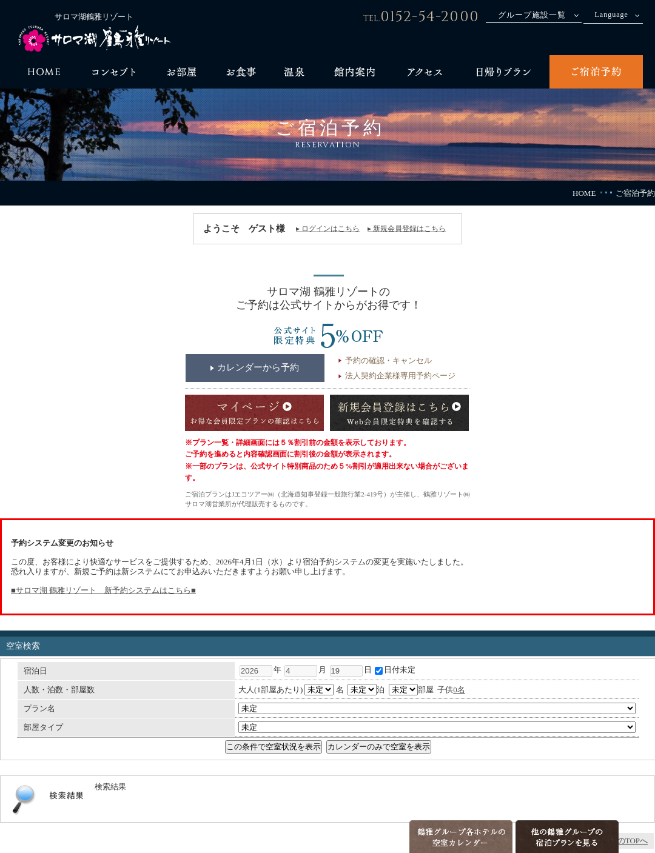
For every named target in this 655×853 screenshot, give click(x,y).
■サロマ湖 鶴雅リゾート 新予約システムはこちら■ (103, 590)
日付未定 (395, 669)
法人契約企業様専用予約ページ (400, 375)
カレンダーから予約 (258, 367)
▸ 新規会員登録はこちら (407, 228)
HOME (584, 193)
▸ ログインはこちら (328, 228)
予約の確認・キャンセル (388, 360)
